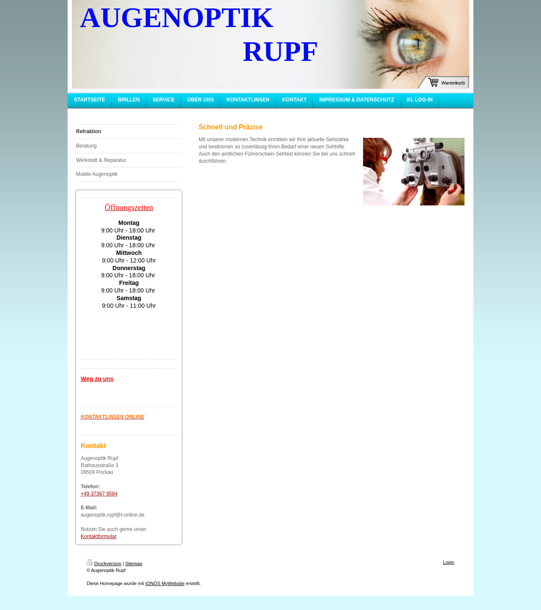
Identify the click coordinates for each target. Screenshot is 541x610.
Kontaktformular (98, 536)
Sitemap (133, 563)
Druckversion (104, 563)
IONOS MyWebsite (165, 583)
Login (448, 562)
